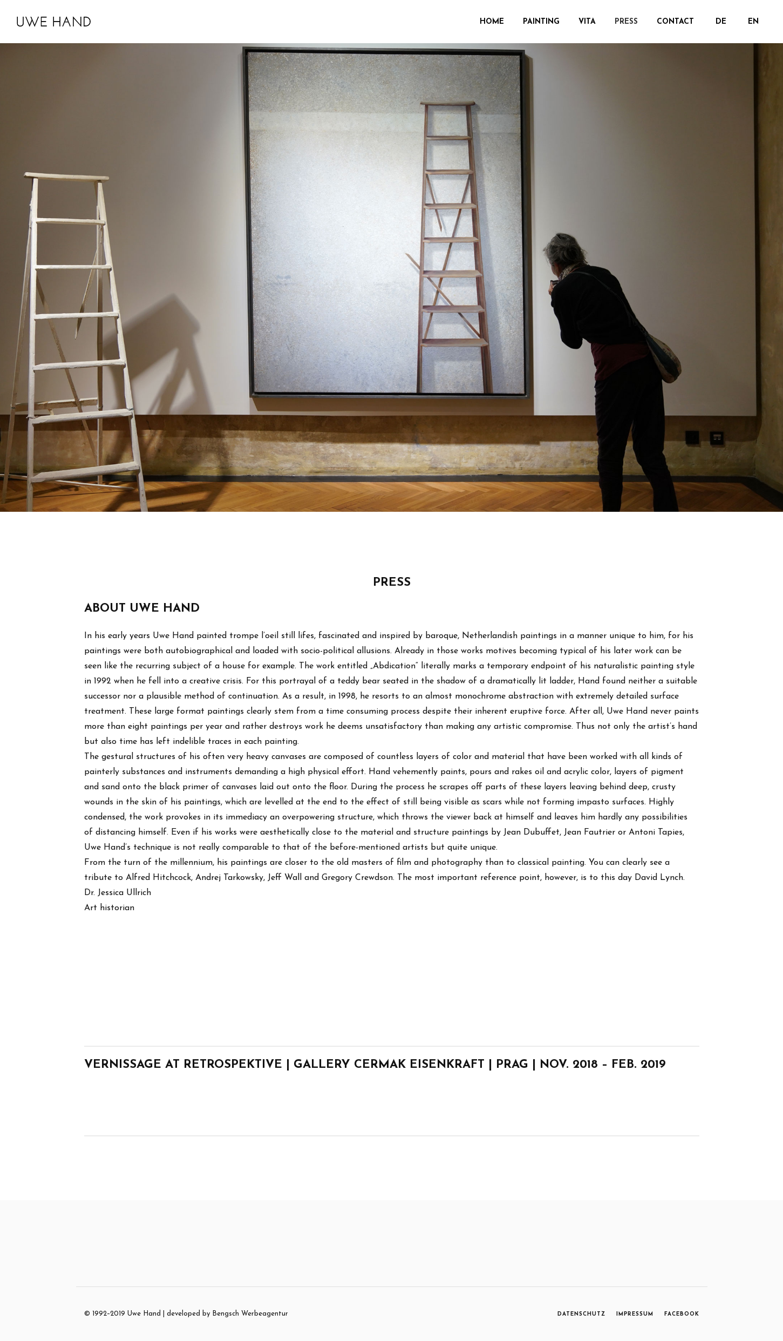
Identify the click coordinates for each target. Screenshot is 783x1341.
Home (492, 22)
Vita (587, 22)
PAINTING (541, 22)
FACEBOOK (681, 1314)
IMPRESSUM (634, 1314)
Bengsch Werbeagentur (250, 1313)
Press (626, 22)
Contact (675, 22)
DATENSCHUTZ (581, 1314)
